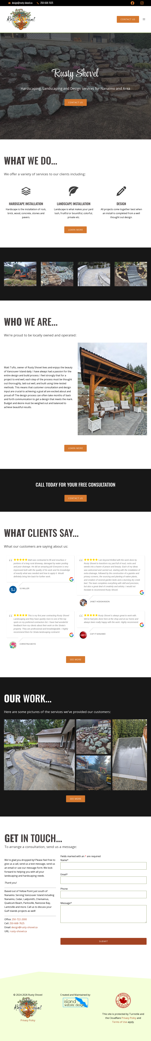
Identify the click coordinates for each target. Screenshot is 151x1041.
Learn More (75, 229)
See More (75, 659)
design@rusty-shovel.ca (24, 927)
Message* (103, 912)
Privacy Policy (27, 1020)
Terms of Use (119, 1022)
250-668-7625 (16, 923)
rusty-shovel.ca (18, 931)
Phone (103, 891)
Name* (103, 862)
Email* (103, 877)
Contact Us (128, 19)
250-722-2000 (19, 919)
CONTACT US (75, 102)
